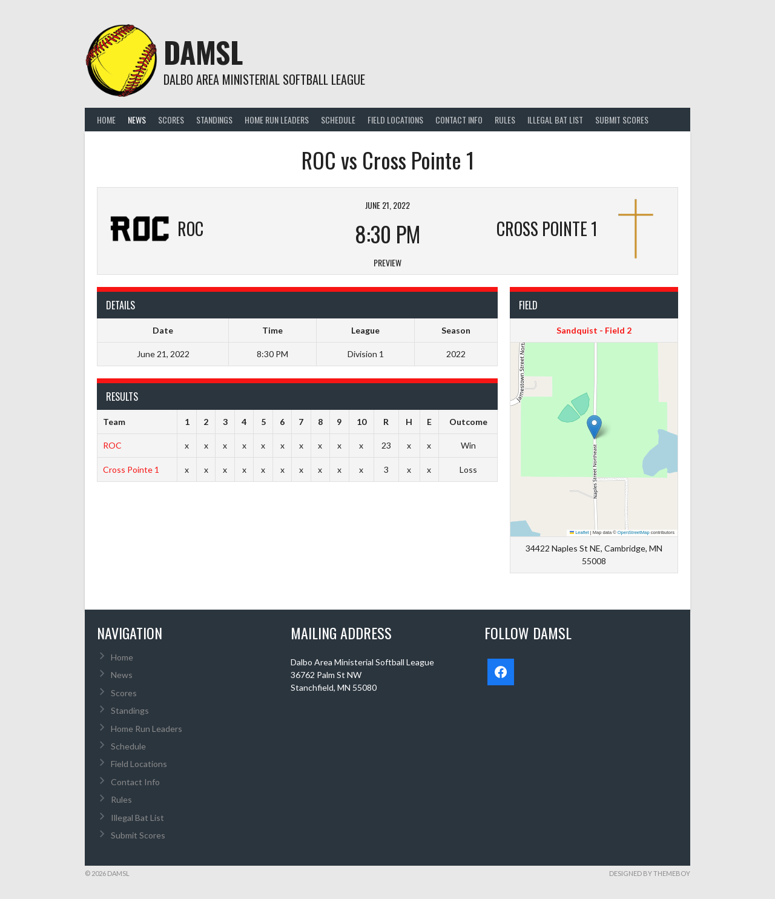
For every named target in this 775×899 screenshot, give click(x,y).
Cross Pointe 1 (131, 469)
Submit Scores (621, 119)
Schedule (338, 119)
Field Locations (395, 119)
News (137, 119)
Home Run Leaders (277, 119)
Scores (171, 119)
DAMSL (203, 51)
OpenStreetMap (634, 532)
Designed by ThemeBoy (649, 873)
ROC (112, 445)
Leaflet (579, 532)
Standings (214, 119)
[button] (594, 427)
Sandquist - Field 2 (594, 330)
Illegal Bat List (555, 119)
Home (106, 119)
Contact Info (459, 119)
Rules (505, 119)
